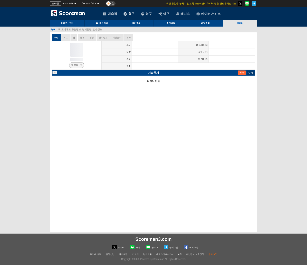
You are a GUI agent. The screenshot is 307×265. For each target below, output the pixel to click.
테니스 (183, 14)
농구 (146, 14)
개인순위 (117, 37)
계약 (128, 37)
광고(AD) (213, 254)
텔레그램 (171, 247)
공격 (241, 72)
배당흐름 (205, 23)
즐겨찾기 (101, 23)
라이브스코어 (66, 23)
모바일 (55, 3)
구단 (56, 37)
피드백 (135, 254)
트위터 (118, 247)
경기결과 (136, 23)
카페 (135, 247)
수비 (250, 72)
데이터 (240, 23)
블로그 (152, 247)
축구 (129, 14)
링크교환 (147, 254)
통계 (82, 37)
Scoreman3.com (153, 239)
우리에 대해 (95, 254)
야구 (163, 14)
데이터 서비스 (208, 14)
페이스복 (191, 247)
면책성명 (110, 254)
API (180, 254)
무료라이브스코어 (164, 254)
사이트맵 (123, 254)
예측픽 (110, 14)
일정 (91, 37)
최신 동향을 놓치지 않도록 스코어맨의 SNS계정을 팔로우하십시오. (201, 3)
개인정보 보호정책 (195, 254)
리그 (65, 37)
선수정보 (103, 37)
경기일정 (170, 23)
